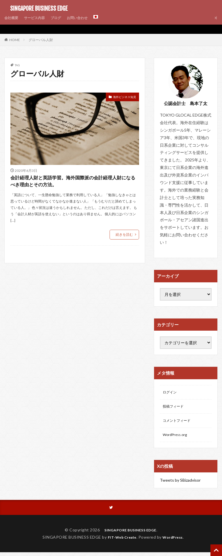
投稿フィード (175, 407)
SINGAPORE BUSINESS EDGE (36, 9)
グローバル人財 (41, 40)
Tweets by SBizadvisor (180, 483)
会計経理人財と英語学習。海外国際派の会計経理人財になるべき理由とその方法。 (73, 190)
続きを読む (124, 251)
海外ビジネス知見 (120, 97)
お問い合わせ (86, 17)
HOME (14, 39)
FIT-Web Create (120, 540)
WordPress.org (176, 437)
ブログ (62, 17)
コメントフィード (179, 422)
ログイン (171, 392)
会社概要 (12, 17)
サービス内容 (38, 17)
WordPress (175, 540)
